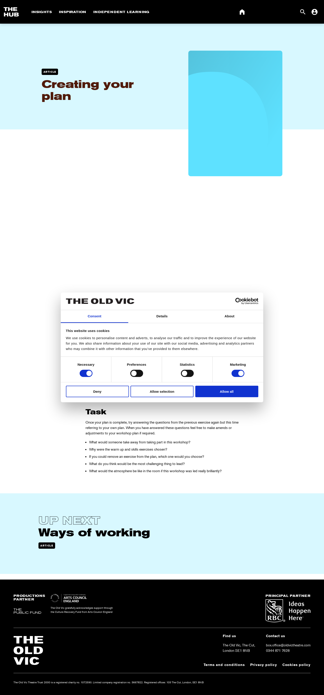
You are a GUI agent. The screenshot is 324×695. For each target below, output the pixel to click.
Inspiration (72, 12)
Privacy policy (263, 665)
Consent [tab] (94, 316)
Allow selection (162, 391)
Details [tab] (162, 316)
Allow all (227, 391)
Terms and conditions (224, 665)
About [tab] (229, 316)
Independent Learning (121, 12)
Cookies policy (296, 665)
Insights (42, 12)
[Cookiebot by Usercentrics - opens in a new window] (238, 301)
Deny (97, 391)
